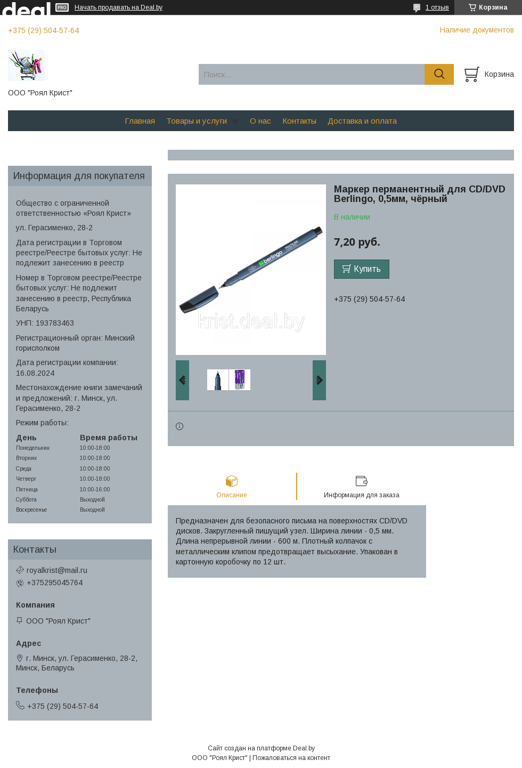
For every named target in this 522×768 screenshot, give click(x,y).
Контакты (299, 120)
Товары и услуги (196, 120)
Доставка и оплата (362, 120)
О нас (260, 120)
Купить (367, 268)
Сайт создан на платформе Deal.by (261, 748)
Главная (140, 120)
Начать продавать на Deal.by (118, 7)
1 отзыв (437, 7)
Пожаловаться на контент (291, 758)
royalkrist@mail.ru (57, 570)
